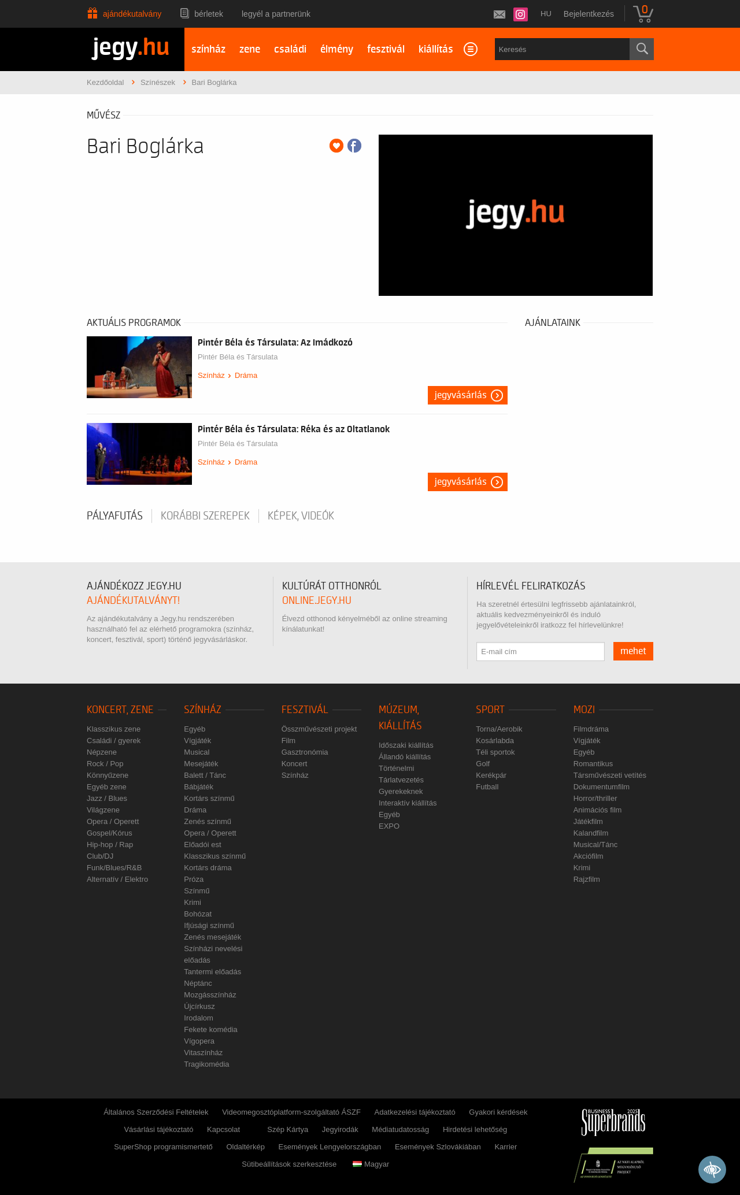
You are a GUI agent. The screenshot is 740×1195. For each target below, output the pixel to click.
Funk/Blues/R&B (114, 867)
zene (249, 49)
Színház (211, 375)
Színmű (196, 890)
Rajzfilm (587, 879)
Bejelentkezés (589, 13)
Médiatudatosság (400, 1129)
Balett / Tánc (205, 775)
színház (208, 49)
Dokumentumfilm (602, 786)
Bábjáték (198, 786)
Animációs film (598, 810)
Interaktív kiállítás (407, 803)
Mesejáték (201, 763)
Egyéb (194, 729)
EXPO (389, 826)
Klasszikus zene (113, 729)
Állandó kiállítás (405, 756)
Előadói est (202, 844)
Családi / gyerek (113, 740)
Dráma (246, 375)
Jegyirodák (340, 1129)
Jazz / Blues (107, 798)
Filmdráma (591, 729)
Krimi (192, 902)
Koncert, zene (120, 710)
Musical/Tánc (596, 844)
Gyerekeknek (401, 791)
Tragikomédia (206, 1064)
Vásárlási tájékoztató (158, 1129)
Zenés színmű (207, 821)
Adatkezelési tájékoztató (414, 1112)
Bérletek (208, 13)
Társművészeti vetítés (610, 775)
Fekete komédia (211, 1029)
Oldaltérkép (245, 1146)
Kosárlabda (495, 740)
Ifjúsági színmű (209, 925)
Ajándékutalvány (132, 13)
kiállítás (436, 49)
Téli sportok (495, 752)
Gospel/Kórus (109, 833)
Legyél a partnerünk (276, 13)
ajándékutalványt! (133, 601)
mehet (633, 651)
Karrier (505, 1146)
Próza (194, 879)
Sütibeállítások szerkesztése (289, 1164)
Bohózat (198, 914)
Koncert (295, 763)
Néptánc (198, 983)
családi (290, 49)
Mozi (584, 710)
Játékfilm (588, 821)
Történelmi (396, 768)
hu (546, 13)
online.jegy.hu (317, 601)
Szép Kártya (287, 1129)
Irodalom (198, 1018)
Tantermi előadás (212, 971)
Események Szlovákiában (438, 1146)
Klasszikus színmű (215, 856)
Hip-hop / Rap (110, 844)
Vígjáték (197, 740)
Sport (490, 710)
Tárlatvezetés (401, 779)
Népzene (102, 752)
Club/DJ (100, 856)
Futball (487, 786)
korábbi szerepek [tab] (205, 516)
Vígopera (199, 1041)
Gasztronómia (305, 752)
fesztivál (386, 49)
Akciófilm (589, 856)
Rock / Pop (105, 763)
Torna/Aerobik (499, 729)
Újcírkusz (199, 1006)
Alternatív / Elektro (117, 879)
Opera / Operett (113, 821)
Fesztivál (305, 710)
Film (289, 740)
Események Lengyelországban (330, 1146)
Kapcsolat (223, 1129)
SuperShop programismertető (163, 1146)
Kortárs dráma (207, 867)
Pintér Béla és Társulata (238, 356)
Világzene (103, 810)
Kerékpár (491, 775)
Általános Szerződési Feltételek (155, 1112)
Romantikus (593, 763)
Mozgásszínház (210, 994)
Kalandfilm (591, 833)
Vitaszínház (203, 1052)
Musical (196, 752)
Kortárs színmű (209, 798)
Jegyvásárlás (461, 395)
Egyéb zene (107, 786)
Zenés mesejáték (212, 937)
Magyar (371, 1164)
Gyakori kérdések (498, 1112)
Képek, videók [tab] (301, 516)
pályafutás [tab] (115, 516)
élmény (336, 49)
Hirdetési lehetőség (475, 1129)
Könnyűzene (107, 775)
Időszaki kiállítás (406, 745)
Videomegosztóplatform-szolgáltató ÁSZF (291, 1112)
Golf (483, 763)
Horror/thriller (595, 798)
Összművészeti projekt (319, 729)
